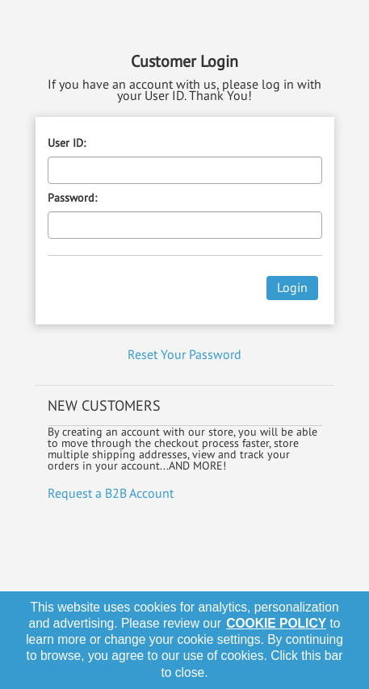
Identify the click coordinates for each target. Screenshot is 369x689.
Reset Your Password (184, 354)
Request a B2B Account (111, 493)
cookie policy (276, 623)
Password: (72, 197)
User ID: (67, 143)
